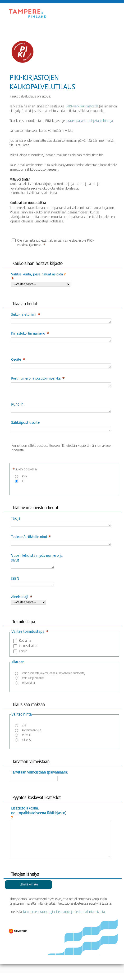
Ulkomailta (28, 689)
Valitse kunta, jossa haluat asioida (38, 274)
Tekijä (15, 523)
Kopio (23, 658)
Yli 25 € (26, 746)
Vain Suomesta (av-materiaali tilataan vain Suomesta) (53, 680)
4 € (24, 732)
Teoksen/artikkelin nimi (29, 542)
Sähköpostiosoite (25, 426)
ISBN (15, 585)
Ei (23, 485)
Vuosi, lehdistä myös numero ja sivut (37, 563)
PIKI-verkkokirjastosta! (82, 106)
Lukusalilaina (28, 653)
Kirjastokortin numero (28, 334)
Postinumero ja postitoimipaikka (36, 380)
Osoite (16, 361)
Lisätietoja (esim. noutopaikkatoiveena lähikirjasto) (38, 820)
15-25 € (26, 742)
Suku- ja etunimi (23, 314)
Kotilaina (25, 648)
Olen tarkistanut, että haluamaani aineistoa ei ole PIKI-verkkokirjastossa (55, 243)
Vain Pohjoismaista (33, 685)
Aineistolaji (19, 604)
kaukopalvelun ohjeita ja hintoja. (91, 121)
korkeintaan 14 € (31, 737)
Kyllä (25, 480)
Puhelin (17, 407)
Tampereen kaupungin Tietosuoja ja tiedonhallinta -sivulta (64, 926)
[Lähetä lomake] (28, 898)
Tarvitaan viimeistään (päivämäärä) (39, 780)
